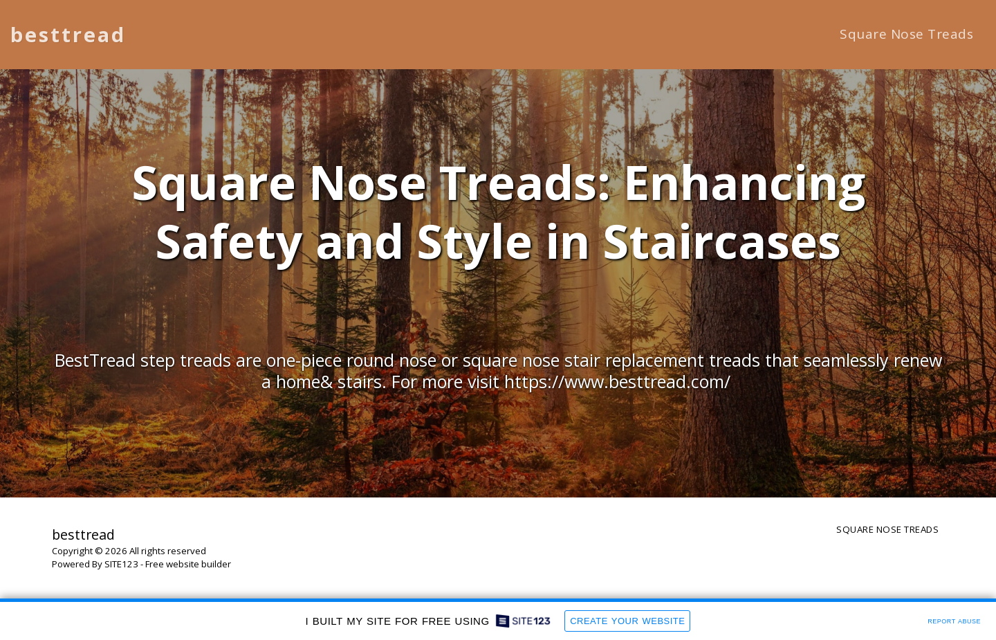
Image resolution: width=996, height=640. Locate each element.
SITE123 (121, 564)
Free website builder (188, 564)
